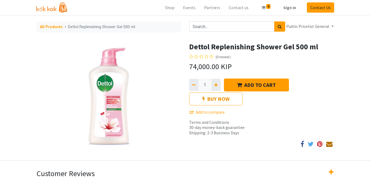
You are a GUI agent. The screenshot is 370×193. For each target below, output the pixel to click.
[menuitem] (169, 7)
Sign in (289, 7)
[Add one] (216, 85)
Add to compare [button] (207, 112)
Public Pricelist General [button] (308, 26)
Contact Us (320, 7)
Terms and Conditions (209, 122)
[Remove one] (194, 85)
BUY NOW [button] (216, 98)
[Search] (279, 26)
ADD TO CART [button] (256, 84)
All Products (51, 27)
